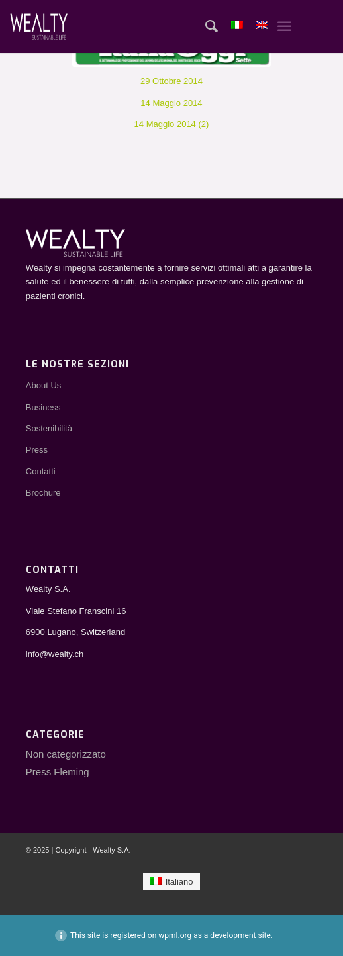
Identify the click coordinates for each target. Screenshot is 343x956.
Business (43, 407)
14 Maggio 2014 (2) (171, 124)
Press (37, 450)
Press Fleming (57, 771)
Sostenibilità (49, 428)
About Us (43, 385)
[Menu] (284, 26)
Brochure (43, 493)
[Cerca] (205, 26)
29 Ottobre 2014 (171, 81)
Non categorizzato (66, 754)
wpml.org (174, 935)
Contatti (41, 471)
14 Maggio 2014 (171, 103)
